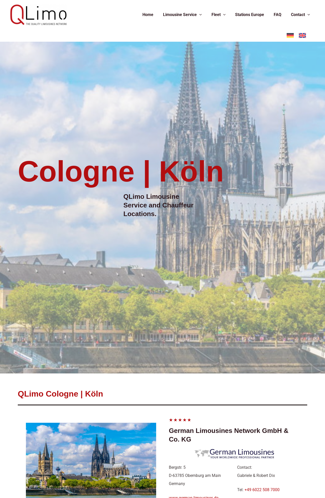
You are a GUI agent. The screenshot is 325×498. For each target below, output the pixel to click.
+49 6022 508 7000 (262, 489)
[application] (206, 15)
